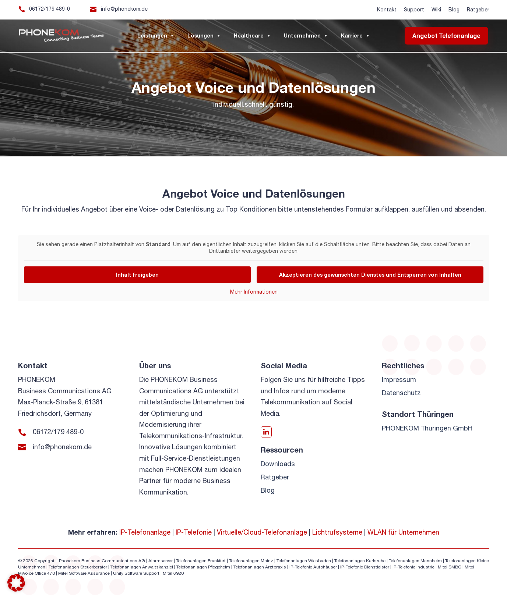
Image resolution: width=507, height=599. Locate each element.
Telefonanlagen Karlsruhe (359, 560)
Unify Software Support (136, 573)
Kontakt (387, 10)
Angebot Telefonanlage (446, 35)
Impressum (399, 379)
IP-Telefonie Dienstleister (364, 567)
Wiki (436, 10)
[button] (16, 583)
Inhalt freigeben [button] (137, 275)
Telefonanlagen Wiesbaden (304, 560)
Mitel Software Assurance (84, 573)
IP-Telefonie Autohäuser (313, 567)
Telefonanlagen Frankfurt (201, 560)
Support (414, 10)
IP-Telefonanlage (144, 532)
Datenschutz (401, 393)
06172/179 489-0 (49, 9)
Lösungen (204, 35)
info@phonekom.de (124, 9)
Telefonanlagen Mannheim (416, 560)
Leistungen (156, 35)
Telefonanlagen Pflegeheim (203, 567)
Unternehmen (306, 35)
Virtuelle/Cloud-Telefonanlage (262, 532)
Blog (454, 10)
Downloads (278, 464)
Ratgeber (478, 10)
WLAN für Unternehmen (403, 532)
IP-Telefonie (194, 532)
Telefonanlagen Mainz (251, 560)
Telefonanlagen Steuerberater (78, 567)
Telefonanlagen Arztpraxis (259, 567)
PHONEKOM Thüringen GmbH (427, 428)
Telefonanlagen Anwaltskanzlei (141, 567)
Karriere (355, 35)
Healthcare (252, 35)
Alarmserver (160, 560)
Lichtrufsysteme (337, 532)
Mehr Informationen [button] (253, 292)
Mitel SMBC (449, 567)
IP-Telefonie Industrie (413, 567)
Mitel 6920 (173, 573)
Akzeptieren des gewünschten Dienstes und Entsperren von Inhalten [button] (370, 275)
